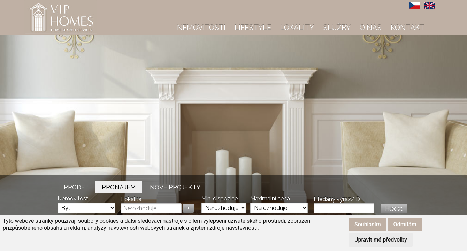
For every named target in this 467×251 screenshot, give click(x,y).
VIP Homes (41, 4)
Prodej (76, 187)
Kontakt (407, 27)
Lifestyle (253, 27)
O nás (371, 27)
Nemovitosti (201, 27)
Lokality (297, 27)
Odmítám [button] (404, 224)
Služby (337, 27)
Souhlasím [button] (367, 224)
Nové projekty (175, 187)
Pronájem (119, 187)
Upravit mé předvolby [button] (380, 239)
